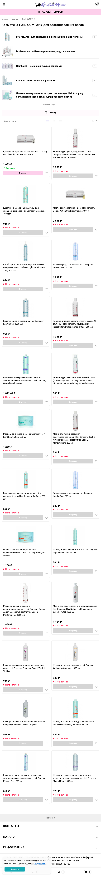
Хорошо (15, 869)
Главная (5, 19)
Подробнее (39, 863)
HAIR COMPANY (28, 19)
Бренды (15, 19)
